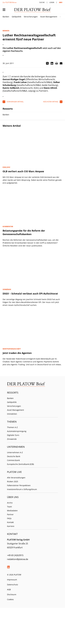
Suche (42, 2)
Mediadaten (12, 510)
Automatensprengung (16, 431)
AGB (9, 589)
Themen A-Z (12, 427)
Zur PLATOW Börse (9, 2)
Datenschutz (12, 584)
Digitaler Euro (13, 435)
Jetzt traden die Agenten (17, 353)
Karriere (10, 526)
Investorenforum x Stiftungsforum (22, 489)
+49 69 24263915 (15, 555)
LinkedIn (8, 567)
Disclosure (11, 594)
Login (51, 2)
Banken (6, 16)
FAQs (9, 518)
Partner (10, 514)
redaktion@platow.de (17, 559)
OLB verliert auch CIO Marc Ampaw (23, 171)
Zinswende (12, 439)
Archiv (10, 502)
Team (9, 506)
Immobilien (12, 414)
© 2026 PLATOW (14, 574)
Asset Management (48, 16)
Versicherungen (31, 16)
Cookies (10, 599)
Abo (60, 2)
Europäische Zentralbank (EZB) (20, 464)
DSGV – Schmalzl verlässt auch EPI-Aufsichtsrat (30, 293)
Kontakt (10, 522)
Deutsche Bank (13, 456)
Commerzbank (13, 460)
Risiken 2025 (12, 481)
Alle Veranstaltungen (16, 477)
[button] (47, 63)
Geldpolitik (16, 16)
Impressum (12, 579)
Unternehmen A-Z (15, 452)
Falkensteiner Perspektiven (19, 485)
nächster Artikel (50, 101)
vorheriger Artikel (15, 101)
